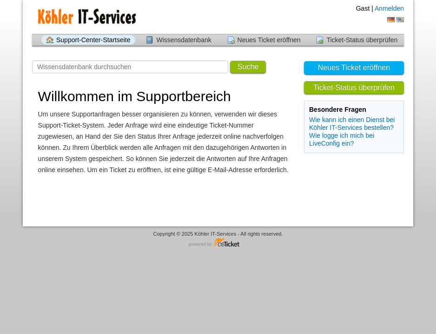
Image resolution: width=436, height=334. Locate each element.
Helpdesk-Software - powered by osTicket (218, 243)
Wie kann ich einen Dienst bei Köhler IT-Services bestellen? (352, 123)
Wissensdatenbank (183, 40)
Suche (248, 67)
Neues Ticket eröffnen (269, 40)
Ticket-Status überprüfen (361, 40)
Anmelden (389, 8)
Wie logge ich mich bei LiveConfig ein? (341, 139)
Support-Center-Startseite (93, 40)
